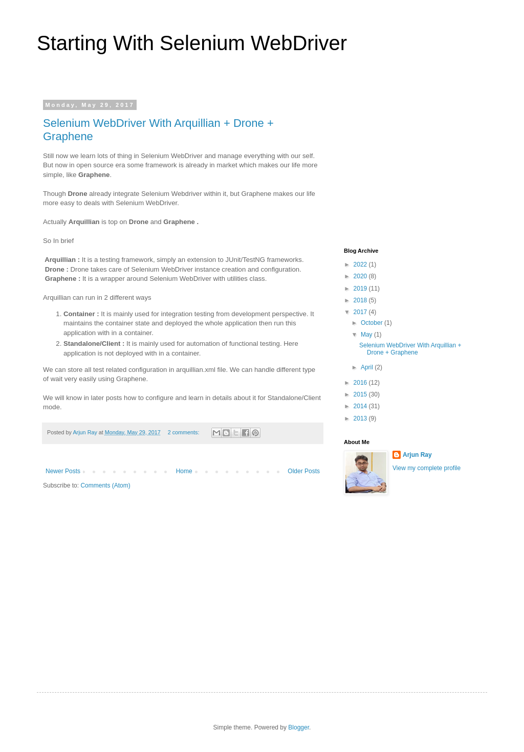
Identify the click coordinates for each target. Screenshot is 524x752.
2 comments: (184, 432)
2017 (361, 312)
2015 (361, 394)
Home (184, 471)
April (368, 367)
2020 (361, 276)
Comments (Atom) (105, 485)
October (372, 322)
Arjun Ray (417, 454)
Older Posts (304, 471)
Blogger (298, 727)
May (367, 334)
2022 (361, 264)
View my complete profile (426, 468)
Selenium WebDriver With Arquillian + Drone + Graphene (410, 349)
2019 (361, 288)
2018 (361, 300)
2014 (361, 406)
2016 (361, 382)
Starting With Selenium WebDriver (192, 43)
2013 (361, 418)
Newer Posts (63, 471)
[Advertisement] (420, 166)
